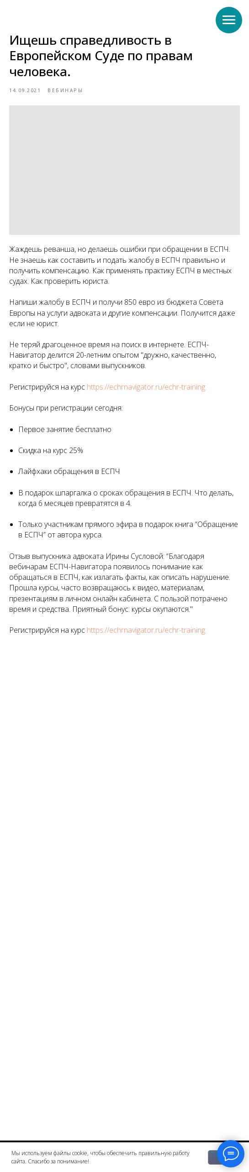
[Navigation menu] (229, 20)
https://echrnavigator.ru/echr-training (146, 387)
